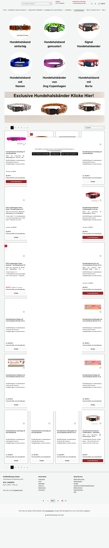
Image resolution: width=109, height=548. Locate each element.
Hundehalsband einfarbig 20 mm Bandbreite (41, 435)
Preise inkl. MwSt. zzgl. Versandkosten (15, 181)
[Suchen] (54, 5)
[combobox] (41, 5)
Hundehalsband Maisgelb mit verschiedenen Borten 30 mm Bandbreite (67, 435)
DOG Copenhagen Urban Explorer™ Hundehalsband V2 (15, 267)
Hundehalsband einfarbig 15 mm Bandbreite (15, 156)
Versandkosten (49, 514)
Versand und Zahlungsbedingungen (84, 489)
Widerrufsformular (79, 483)
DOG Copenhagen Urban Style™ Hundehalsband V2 (14, 212)
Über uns (41, 489)
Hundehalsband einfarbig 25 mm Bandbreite (92, 156)
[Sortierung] (94, 131)
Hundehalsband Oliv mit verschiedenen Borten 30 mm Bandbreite (92, 268)
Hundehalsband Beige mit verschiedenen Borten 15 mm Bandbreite (92, 379)
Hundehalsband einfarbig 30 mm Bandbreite (15, 435)
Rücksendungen (78, 493)
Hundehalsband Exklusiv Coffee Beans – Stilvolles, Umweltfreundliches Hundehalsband (91, 435)
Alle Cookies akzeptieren (69, 154)
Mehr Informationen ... (56, 150)
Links (39, 485)
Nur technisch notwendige (41, 154)
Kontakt (76, 487)
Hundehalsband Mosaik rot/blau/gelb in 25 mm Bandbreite (90, 212)
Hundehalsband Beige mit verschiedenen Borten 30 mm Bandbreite (16, 323)
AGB (75, 495)
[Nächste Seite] (24, 131)
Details (93, 185)
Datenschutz (42, 491)
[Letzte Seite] (27, 131)
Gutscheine (41, 483)
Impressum (41, 493)
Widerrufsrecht (78, 491)
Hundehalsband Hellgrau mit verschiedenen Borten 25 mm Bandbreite (16, 379)
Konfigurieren (55, 154)
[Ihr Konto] (95, 5)
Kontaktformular (17, 494)
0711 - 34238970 (8, 486)
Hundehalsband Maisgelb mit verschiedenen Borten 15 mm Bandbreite (92, 323)
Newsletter (41, 487)
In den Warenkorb (16, 185)
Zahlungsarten (78, 485)
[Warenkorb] (101, 5)
